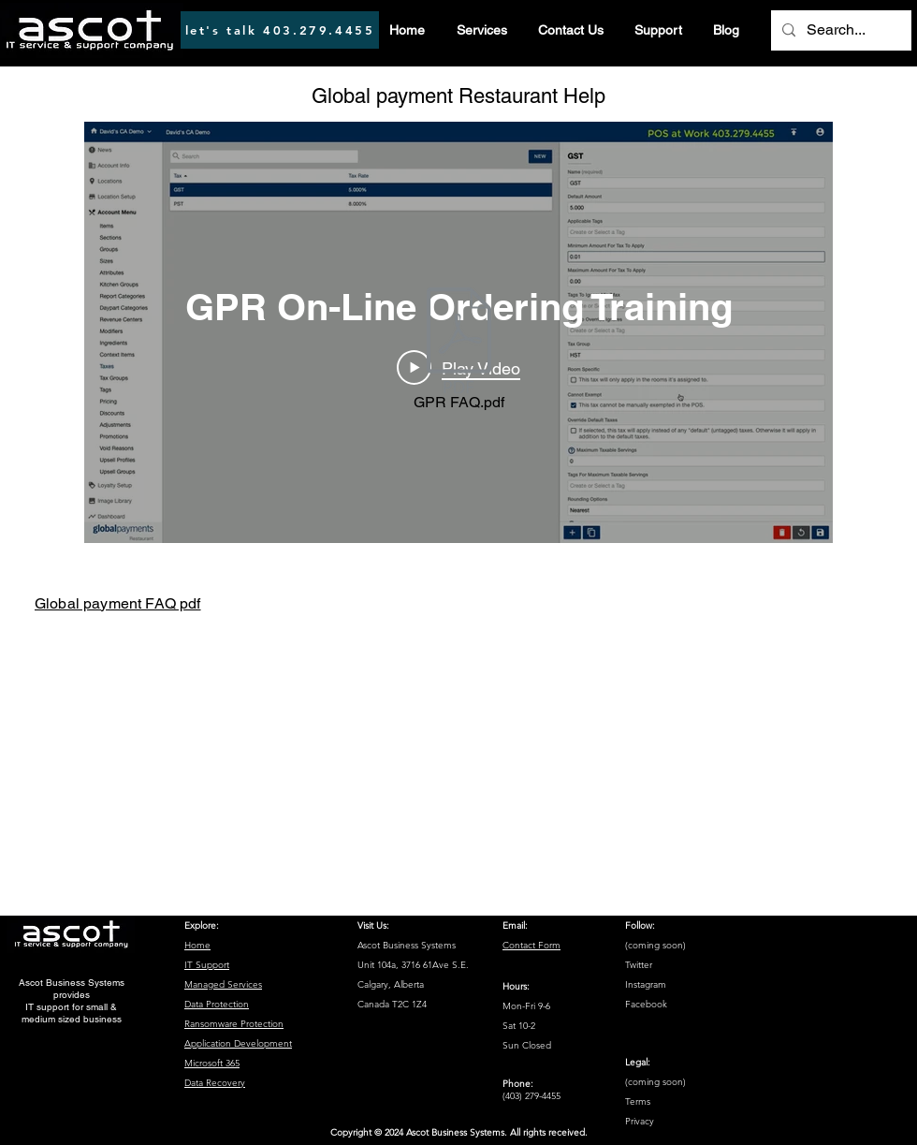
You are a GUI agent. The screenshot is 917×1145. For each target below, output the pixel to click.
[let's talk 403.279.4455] (280, 30)
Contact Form (531, 945)
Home (197, 945)
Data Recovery (214, 1083)
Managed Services (223, 984)
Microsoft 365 (212, 1063)
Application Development (238, 1043)
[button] (481, 30)
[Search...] (839, 30)
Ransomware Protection (234, 1024)
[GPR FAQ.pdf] (458, 352)
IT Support (206, 965)
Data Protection (216, 1004)
